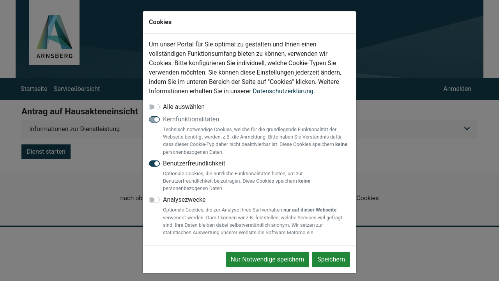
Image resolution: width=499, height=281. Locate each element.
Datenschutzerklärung (283, 91)
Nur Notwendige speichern (267, 259)
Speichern (331, 259)
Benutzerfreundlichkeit (256, 176)
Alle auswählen (184, 106)
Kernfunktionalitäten (256, 136)
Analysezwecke (256, 216)
